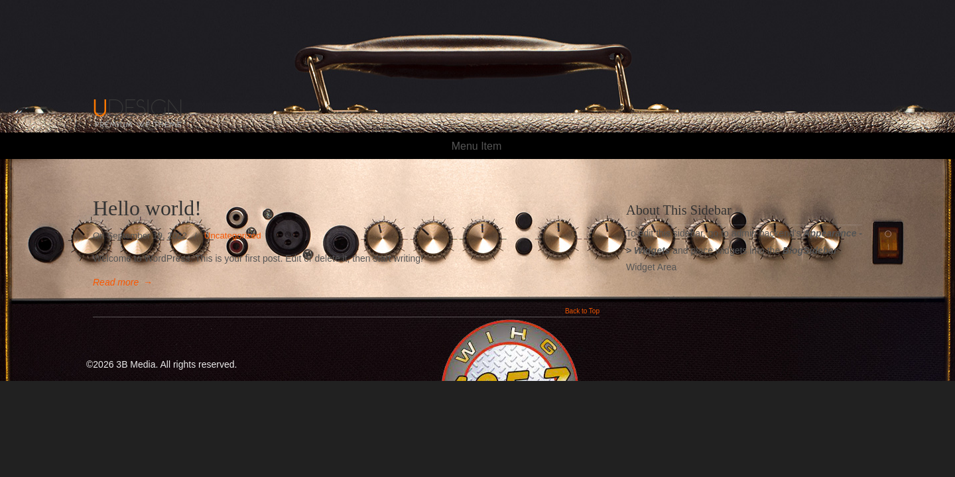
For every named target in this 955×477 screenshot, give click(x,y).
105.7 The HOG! (159, 71)
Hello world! (147, 208)
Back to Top (582, 311)
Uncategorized (232, 235)
